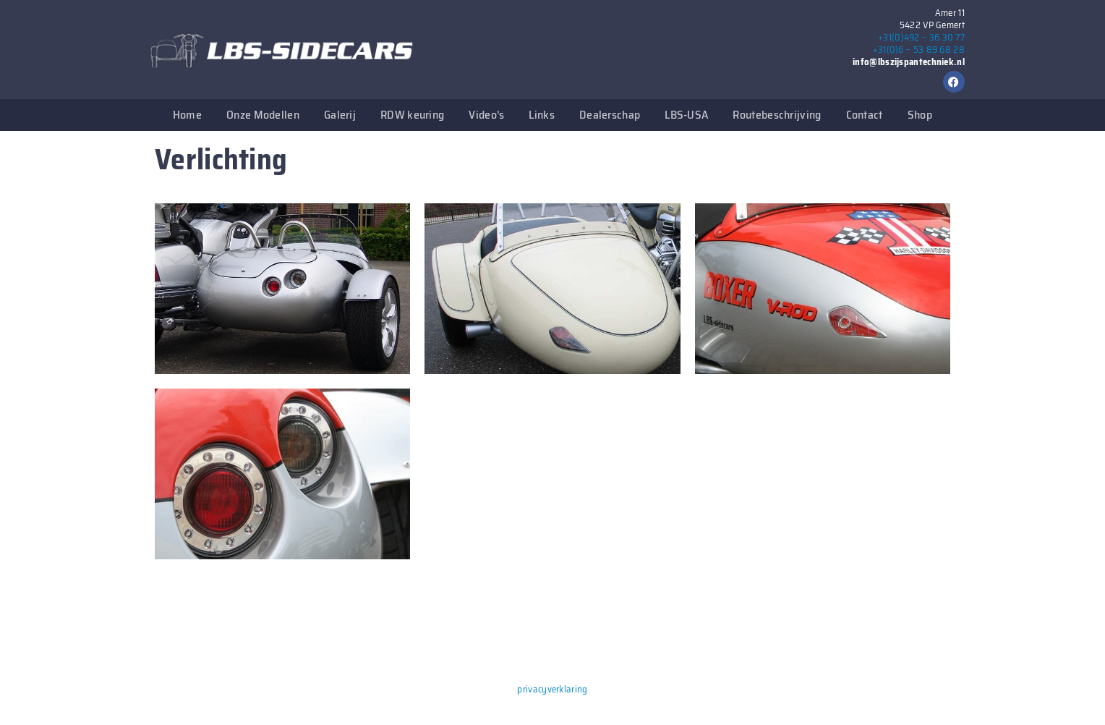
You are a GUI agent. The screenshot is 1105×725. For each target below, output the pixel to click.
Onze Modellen (262, 115)
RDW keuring (412, 115)
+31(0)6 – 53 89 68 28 (919, 49)
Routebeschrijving (777, 115)
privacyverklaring (552, 689)
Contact (864, 115)
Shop (920, 115)
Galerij (340, 115)
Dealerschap (609, 115)
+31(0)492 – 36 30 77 (921, 37)
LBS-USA (686, 115)
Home (187, 115)
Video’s (486, 115)
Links (542, 115)
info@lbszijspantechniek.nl (909, 61)
